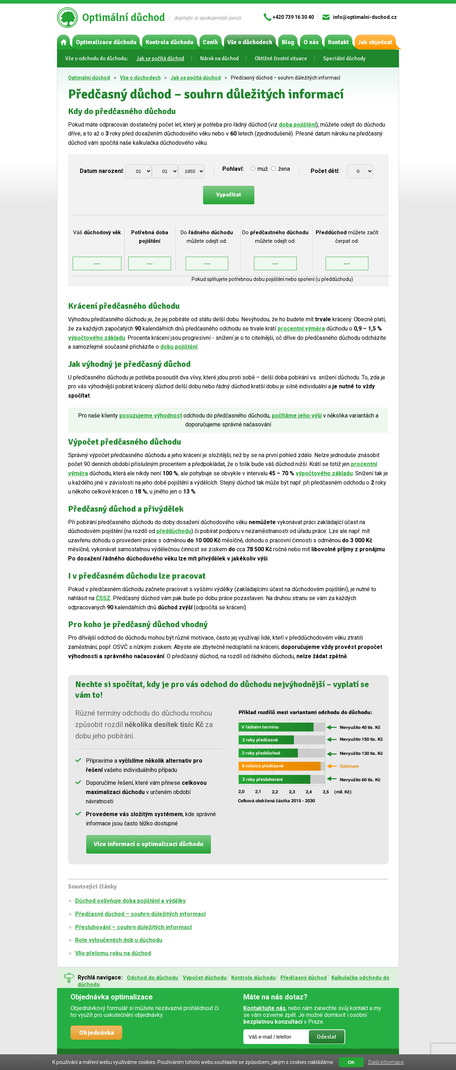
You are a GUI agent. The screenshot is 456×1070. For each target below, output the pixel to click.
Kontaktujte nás (264, 1008)
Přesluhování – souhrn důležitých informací (133, 927)
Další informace (386, 1062)
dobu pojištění (178, 346)
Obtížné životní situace (281, 58)
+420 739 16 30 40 (293, 17)
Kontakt (338, 42)
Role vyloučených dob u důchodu (118, 940)
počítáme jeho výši (297, 415)
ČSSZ (103, 598)
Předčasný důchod (303, 977)
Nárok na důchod (219, 58)
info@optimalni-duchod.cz (365, 17)
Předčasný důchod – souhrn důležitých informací (140, 914)
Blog (288, 42)
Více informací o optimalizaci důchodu (148, 844)
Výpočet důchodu (205, 977)
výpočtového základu (96, 337)
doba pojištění (297, 124)
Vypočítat (228, 194)
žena (280, 168)
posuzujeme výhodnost (150, 415)
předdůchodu (173, 531)
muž (259, 168)
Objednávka (96, 1032)
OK (351, 1062)
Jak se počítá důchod (160, 58)
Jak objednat (375, 42)
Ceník (210, 42)
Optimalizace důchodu (106, 42)
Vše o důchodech (249, 42)
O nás (311, 42)
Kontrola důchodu (169, 42)
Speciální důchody (344, 58)
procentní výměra (301, 328)
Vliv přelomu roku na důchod (113, 953)
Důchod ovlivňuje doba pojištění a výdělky (130, 900)
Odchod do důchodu (152, 977)
